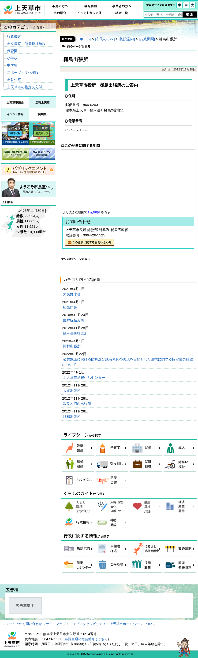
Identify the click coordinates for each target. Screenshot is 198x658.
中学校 (12, 65)
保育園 (12, 51)
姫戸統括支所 (74, 320)
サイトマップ (56, 624)
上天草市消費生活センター (84, 377)
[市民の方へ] (105, 39)
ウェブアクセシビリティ (88, 624)
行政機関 (94, 212)
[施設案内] (127, 39)
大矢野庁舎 (72, 294)
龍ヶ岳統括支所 (76, 333)
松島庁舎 (70, 307)
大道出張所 (72, 391)
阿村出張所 (72, 346)
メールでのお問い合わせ (24, 624)
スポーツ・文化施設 (23, 72)
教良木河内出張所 (77, 404)
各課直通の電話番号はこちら (86, 639)
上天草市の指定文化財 (24, 87)
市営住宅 (14, 80)
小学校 (12, 58)
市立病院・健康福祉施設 (26, 44)
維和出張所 (72, 417)
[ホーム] (84, 39)
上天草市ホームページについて (133, 624)
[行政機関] (147, 39)
